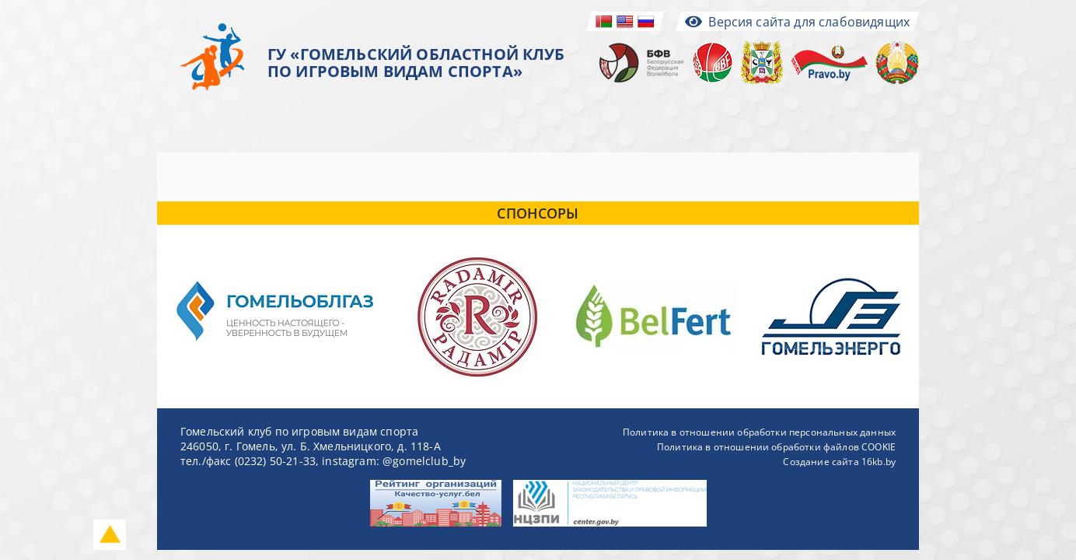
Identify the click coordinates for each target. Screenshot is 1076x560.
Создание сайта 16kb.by (839, 461)
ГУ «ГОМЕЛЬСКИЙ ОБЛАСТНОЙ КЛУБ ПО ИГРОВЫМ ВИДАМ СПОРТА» (416, 63)
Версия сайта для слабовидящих (797, 21)
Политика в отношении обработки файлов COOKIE (776, 446)
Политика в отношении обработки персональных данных (759, 432)
